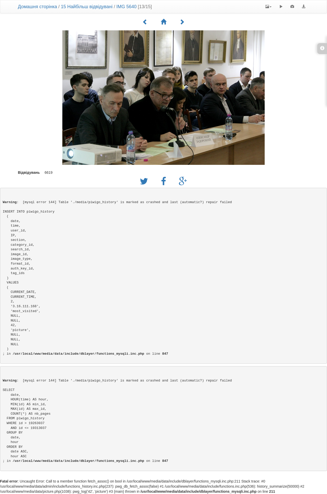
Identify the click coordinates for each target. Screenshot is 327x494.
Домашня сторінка (37, 6)
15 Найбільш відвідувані (86, 6)
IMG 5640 (126, 6)
